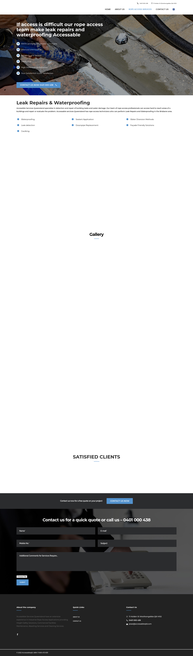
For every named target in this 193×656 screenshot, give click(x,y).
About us (76, 617)
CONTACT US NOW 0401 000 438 (38, 85)
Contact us (77, 621)
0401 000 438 (144, 3)
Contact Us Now (119, 501)
